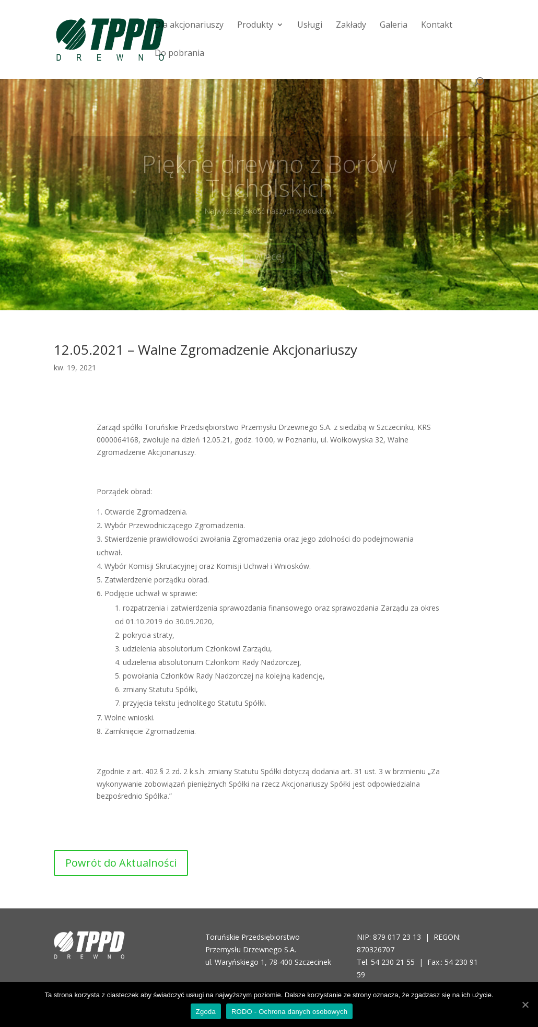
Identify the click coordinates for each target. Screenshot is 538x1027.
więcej (269, 264)
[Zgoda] (525, 1004)
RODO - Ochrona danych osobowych (289, 1012)
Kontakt (436, 25)
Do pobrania (179, 54)
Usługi (309, 25)
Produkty (255, 25)
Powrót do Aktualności (121, 863)
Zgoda (206, 1012)
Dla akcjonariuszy (189, 25)
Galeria (393, 25)
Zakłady (351, 25)
